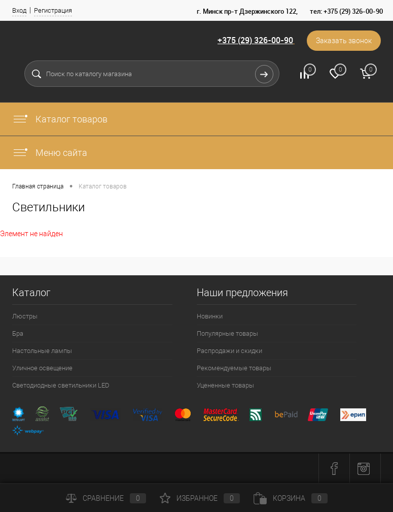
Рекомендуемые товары (234, 368)
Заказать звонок (344, 41)
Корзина (291, 498)
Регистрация (53, 10)
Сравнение (106, 498)
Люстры (25, 316)
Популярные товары (227, 333)
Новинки (210, 316)
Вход (19, 10)
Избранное (200, 498)
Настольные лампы (42, 351)
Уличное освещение (42, 368)
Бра (17, 333)
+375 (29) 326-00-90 (255, 40)
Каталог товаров (60, 119)
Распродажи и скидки (229, 351)
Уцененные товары (225, 385)
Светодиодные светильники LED (61, 385)
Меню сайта (49, 152)
